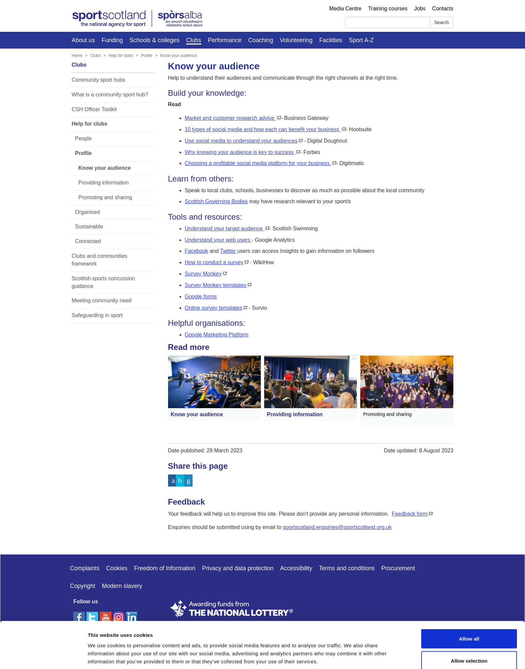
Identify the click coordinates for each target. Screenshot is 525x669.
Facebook (196, 251)
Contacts (442, 8)
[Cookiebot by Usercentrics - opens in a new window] (43, 656)
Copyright (82, 586)
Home (77, 55)
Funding (112, 40)
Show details (351, 652)
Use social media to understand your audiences (241, 141)
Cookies (117, 568)
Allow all (469, 607)
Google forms (201, 296)
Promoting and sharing (105, 197)
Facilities (330, 40)
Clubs (193, 40)
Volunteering (296, 40)
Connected (88, 241)
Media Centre (345, 8)
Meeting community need (102, 300)
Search (441, 22)
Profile (146, 55)
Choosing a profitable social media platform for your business (258, 163)
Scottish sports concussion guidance (103, 282)
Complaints (84, 568)
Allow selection (469, 629)
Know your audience (178, 55)
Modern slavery (122, 586)
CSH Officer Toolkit (94, 109)
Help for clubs (120, 55)
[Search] (387, 22)
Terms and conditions (347, 568)
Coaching (260, 40)
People (83, 138)
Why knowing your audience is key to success (240, 152)
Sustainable (89, 226)
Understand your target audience (224, 228)
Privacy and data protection (237, 568)
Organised (87, 212)
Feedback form (410, 514)
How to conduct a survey (214, 262)
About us (83, 40)
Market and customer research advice (230, 118)
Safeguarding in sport (97, 315)
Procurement (398, 568)
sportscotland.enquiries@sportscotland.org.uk (337, 527)
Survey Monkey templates (215, 285)
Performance (225, 40)
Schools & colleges (154, 40)
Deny (469, 651)
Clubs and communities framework (99, 260)
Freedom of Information (165, 568)
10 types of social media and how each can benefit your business (263, 129)
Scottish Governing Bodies (216, 201)
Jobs (420, 8)
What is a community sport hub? (110, 94)
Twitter (228, 251)
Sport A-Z (361, 40)
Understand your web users (218, 240)
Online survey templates (213, 308)
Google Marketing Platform (216, 335)
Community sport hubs (98, 80)
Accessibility (296, 568)
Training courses (387, 8)
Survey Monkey (203, 274)
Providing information (103, 182)
